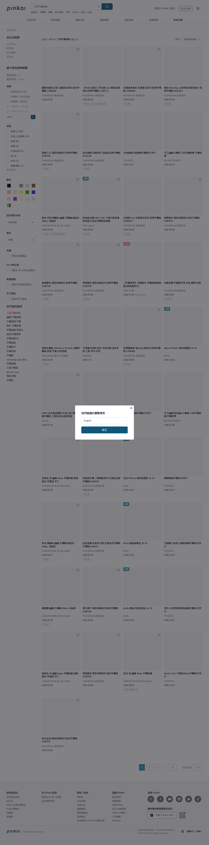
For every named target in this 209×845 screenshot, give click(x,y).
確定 (104, 429)
